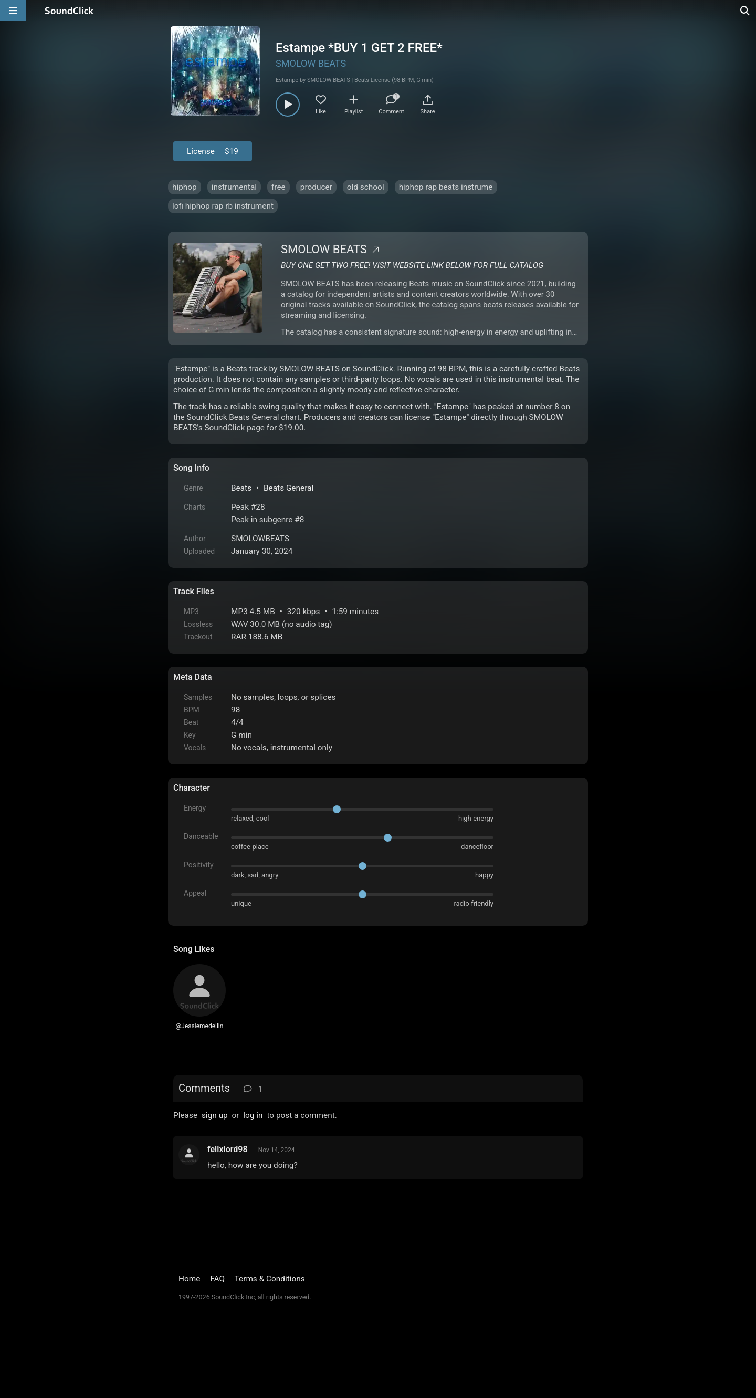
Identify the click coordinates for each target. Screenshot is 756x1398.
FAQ (217, 1278)
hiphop (184, 187)
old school (365, 187)
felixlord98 (227, 1149)
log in (252, 1115)
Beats (241, 488)
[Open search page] (745, 10)
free (278, 187)
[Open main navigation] (13, 10)
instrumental (234, 187)
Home (189, 1278)
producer (316, 187)
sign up (215, 1115)
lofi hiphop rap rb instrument (223, 206)
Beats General (288, 488)
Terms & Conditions (270, 1278)
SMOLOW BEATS (311, 63)
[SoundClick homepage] (69, 10)
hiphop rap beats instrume (446, 187)
